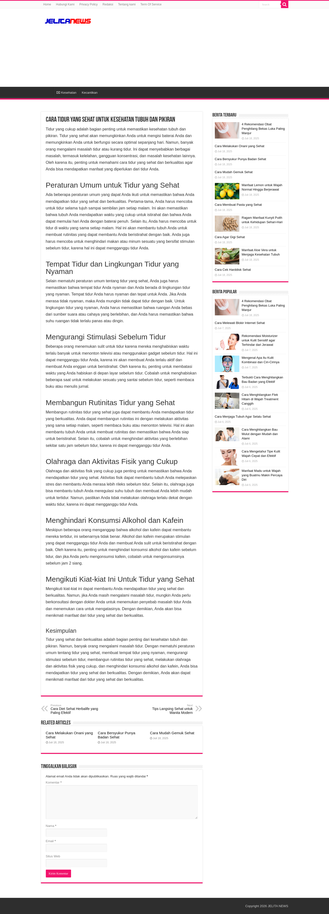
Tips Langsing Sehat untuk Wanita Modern (168, 709)
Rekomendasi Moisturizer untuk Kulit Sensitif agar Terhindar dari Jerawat (260, 340)
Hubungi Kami (65, 4)
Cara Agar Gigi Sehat (230, 237)
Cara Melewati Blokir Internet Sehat (240, 323)
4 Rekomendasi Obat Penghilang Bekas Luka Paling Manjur (263, 128)
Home (47, 4)
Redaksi (108, 4)
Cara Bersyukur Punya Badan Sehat (116, 735)
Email (51, 841)
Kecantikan (89, 92)
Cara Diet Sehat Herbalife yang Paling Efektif (76, 709)
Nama (51, 826)
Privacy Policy (88, 4)
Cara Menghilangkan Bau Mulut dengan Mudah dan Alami (260, 434)
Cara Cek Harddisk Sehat (233, 269)
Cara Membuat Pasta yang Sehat (238, 204)
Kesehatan (66, 92)
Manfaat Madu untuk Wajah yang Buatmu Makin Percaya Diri (262, 475)
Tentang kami (126, 4)
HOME (47, 92)
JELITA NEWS (278, 906)
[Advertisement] (195, 47)
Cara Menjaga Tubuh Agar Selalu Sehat (243, 416)
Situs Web (53, 856)
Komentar (54, 782)
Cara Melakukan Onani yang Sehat (239, 146)
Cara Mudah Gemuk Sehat (172, 733)
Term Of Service (150, 4)
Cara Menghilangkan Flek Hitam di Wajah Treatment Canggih (260, 399)
